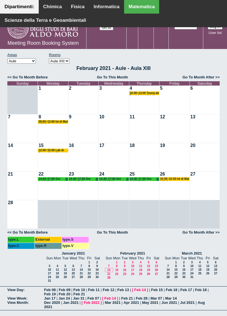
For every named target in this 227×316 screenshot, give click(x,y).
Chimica (52, 6)
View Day (15, 290)
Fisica (78, 6)
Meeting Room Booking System (43, 43)
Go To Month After (199, 77)
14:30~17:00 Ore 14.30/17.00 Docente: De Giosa (53, 179)
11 (132, 116)
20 (192, 145)
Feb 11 (94, 290)
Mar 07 (156, 298)
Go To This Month (112, 77)
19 (162, 145)
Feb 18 (201, 290)
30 (97, 277)
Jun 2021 (169, 302)
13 (192, 116)
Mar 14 (171, 298)
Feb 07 (93, 298)
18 (132, 145)
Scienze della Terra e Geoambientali (45, 20)
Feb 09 (64, 290)
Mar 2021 (113, 302)
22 (41, 174)
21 (10, 174)
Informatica (107, 6)
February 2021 (132, 253)
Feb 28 (142, 298)
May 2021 (150, 302)
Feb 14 (140, 290)
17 (101, 145)
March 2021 (192, 253)
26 (162, 174)
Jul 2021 (187, 302)
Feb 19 (50, 294)
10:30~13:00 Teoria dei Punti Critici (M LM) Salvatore (145, 93)
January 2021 (73, 253)
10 (101, 116)
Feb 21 (79, 294)
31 (49, 280)
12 (162, 116)
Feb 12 (108, 290)
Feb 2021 (92, 302)
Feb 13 (123, 290)
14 (10, 145)
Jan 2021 (71, 302)
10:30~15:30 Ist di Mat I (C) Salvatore (174, 179)
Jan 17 (49, 298)
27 (192, 174)
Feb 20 (64, 294)
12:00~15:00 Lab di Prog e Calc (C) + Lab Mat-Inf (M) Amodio (52, 150)
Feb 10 (79, 290)
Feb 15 (157, 290)
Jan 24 (64, 298)
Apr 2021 (131, 302)
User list (215, 33)
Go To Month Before (30, 77)
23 (71, 174)
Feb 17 (186, 290)
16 (71, 145)
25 (132, 174)
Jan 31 (78, 298)
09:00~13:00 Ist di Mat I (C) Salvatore (53, 122)
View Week (16, 298)
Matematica (142, 6)
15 (41, 145)
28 (10, 202)
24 (101, 174)
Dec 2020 (52, 302)
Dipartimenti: (19, 6)
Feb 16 (171, 290)
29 (89, 277)
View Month (17, 302)
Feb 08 (50, 290)
